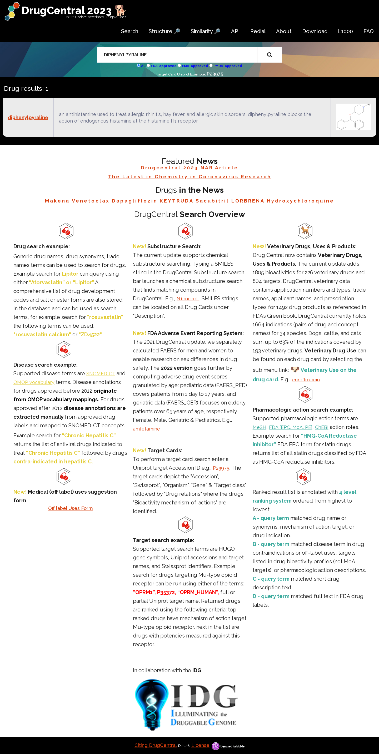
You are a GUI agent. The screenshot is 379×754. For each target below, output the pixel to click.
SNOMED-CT (100, 373)
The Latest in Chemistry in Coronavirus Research (189, 176)
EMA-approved (195, 66)
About (284, 31)
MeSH (259, 427)
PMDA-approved (227, 66)
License (200, 745)
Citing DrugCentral (155, 745)
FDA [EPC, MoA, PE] (290, 427)
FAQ (368, 31)
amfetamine (146, 429)
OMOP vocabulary (33, 382)
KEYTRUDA (177, 201)
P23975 (215, 74)
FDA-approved (164, 66)
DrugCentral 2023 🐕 (74, 10)
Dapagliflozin (135, 201)
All (143, 66)
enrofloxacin (306, 379)
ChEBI (321, 427)
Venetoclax (91, 201)
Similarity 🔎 (206, 31)
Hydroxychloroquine (300, 201)
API (235, 31)
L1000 (345, 31)
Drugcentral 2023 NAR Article (189, 167)
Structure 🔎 (164, 31)
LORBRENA (248, 201)
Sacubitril (212, 201)
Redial (258, 31)
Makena (57, 201)
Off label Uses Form (70, 508)
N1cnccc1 (188, 298)
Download (314, 31)
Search (129, 31)
